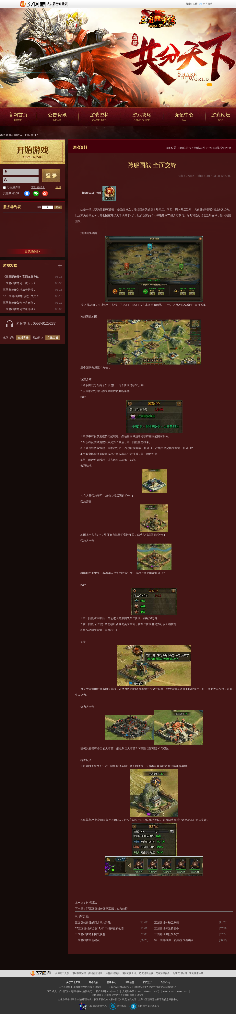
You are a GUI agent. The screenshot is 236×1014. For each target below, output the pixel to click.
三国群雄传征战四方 (166, 934)
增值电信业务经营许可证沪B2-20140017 (155, 987)
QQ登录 (27, 193)
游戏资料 (199, 147)
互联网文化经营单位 (144, 1006)
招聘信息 (129, 982)
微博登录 (45, 193)
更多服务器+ (32, 251)
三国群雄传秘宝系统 (166, 922)
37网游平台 (40, 973)
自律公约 (165, 982)
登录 (188, 3)
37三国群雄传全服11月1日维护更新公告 (99, 928)
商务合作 (93, 982)
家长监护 (147, 982)
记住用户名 (13, 187)
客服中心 (111, 982)
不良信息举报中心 (93, 1006)
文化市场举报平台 (67, 999)
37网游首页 (45, 3)
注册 (195, 3)
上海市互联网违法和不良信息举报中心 (158, 999)
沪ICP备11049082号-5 (120, 987)
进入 (57, 207)
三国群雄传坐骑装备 (166, 928)
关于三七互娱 (73, 982)
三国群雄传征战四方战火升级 (93, 922)
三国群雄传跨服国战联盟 (90, 934)
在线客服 (23, 337)
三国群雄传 (184, 147)
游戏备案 (118, 1006)
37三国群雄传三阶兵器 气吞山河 (174, 940)
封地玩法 (91, 902)
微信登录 (36, 193)
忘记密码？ (38, 187)
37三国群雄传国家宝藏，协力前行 (107, 908)
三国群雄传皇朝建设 (87, 940)
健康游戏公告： (63, 973)
